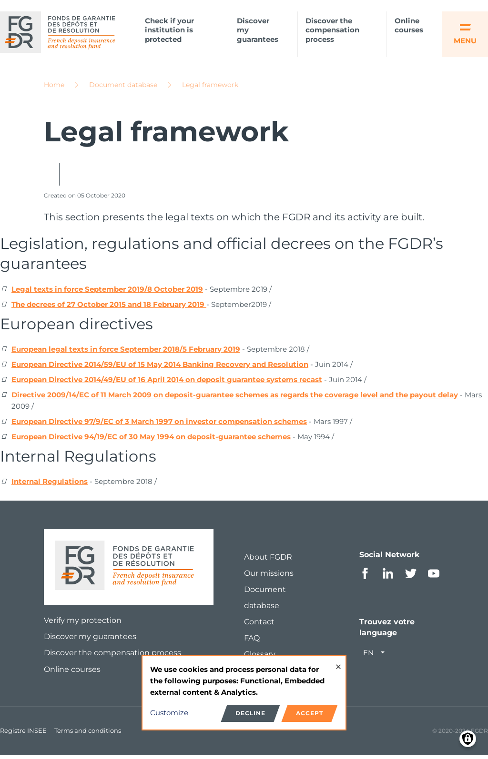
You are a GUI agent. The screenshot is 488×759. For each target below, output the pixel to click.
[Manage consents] (467, 738)
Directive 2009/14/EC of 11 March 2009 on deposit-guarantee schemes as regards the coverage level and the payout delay (234, 398)
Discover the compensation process (332, 30)
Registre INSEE (23, 734)
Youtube (433, 576)
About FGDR (268, 560)
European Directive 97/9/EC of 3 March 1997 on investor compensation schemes (159, 424)
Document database (123, 88)
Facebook (365, 576)
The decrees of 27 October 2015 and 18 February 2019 (108, 307)
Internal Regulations (49, 484)
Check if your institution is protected (169, 30)
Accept (309, 713)
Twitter (411, 576)
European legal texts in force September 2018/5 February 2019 (125, 352)
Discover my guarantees (257, 30)
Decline (250, 713)
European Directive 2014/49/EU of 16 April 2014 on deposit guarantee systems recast (166, 382)
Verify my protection (83, 623)
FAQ (252, 641)
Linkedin (388, 576)
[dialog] (244, 693)
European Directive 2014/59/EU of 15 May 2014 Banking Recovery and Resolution (159, 367)
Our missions (269, 576)
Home (54, 88)
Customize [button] (169, 712)
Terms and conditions (87, 734)
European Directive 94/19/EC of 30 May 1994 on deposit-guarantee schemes (151, 439)
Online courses (409, 25)
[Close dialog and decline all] (338, 662)
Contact (259, 625)
